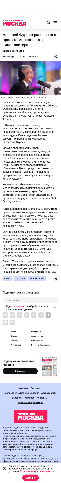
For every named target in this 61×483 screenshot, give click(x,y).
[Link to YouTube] (33, 315)
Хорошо (30, 477)
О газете (23, 388)
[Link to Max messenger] (5, 315)
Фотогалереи (16, 345)
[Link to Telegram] (41, 315)
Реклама (35, 388)
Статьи (14, 336)
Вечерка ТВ (36, 331)
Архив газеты (37, 336)
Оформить (20, 371)
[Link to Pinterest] (12, 322)
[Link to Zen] (26, 315)
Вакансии (17, 397)
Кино (7, 278)
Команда (29, 397)
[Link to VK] (12, 315)
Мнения (14, 340)
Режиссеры (37, 278)
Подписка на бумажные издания (21, 393)
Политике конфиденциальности (37, 471)
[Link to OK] (19, 315)
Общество (33, 56)
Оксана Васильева (13, 50)
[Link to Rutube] (5, 322)
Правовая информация (30, 402)
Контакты (42, 397)
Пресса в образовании (40, 345)
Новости (14, 331)
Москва (20, 278)
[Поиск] (49, 23)
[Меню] (55, 23)
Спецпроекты (37, 340)
